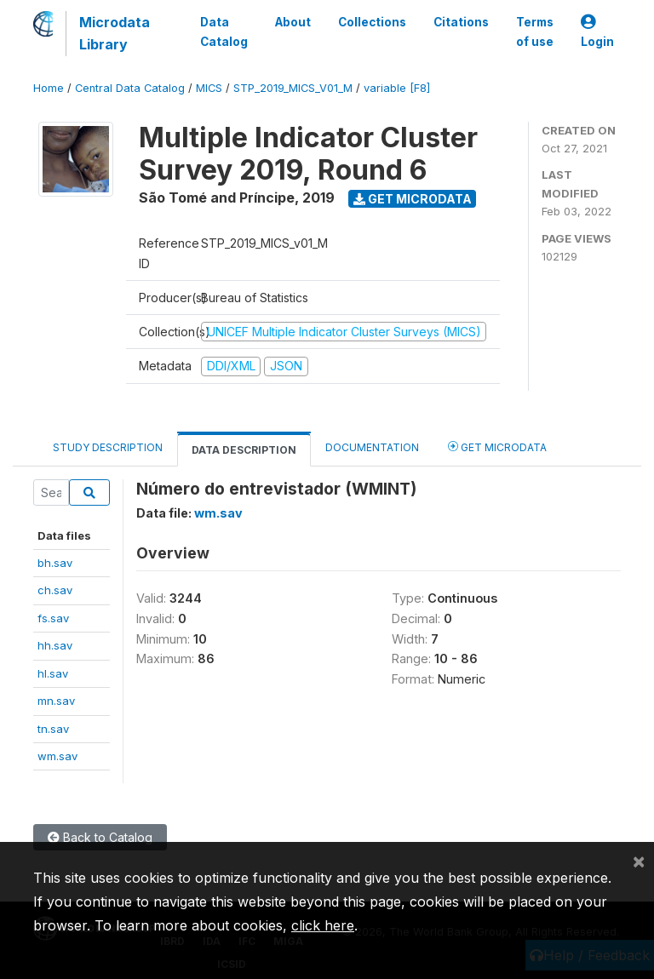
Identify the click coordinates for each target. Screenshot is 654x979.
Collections (372, 22)
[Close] (638, 860)
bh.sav (54, 563)
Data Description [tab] (244, 450)
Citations (461, 22)
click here (322, 925)
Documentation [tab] (372, 447)
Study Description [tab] (108, 447)
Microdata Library (114, 33)
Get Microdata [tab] (497, 446)
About (293, 22)
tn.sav (53, 729)
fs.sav (53, 618)
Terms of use (535, 31)
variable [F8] (397, 88)
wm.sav (57, 756)
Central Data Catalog (130, 88)
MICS (209, 88)
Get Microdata (412, 199)
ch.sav (54, 590)
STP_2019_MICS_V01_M (293, 88)
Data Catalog (224, 31)
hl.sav (52, 673)
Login (597, 32)
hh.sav (54, 645)
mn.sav (56, 700)
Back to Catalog (100, 837)
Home (48, 88)
